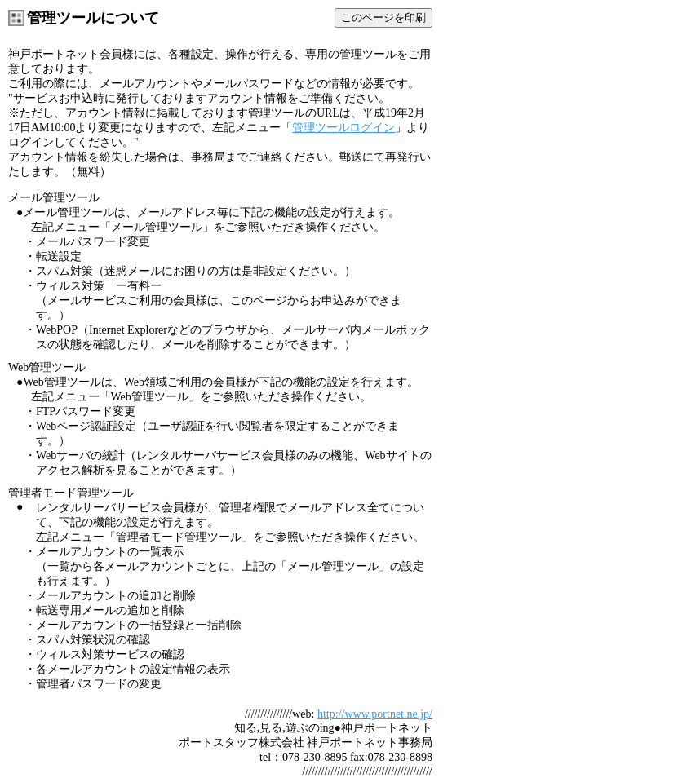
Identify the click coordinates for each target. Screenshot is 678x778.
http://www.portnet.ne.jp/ (374, 714)
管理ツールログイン (343, 128)
